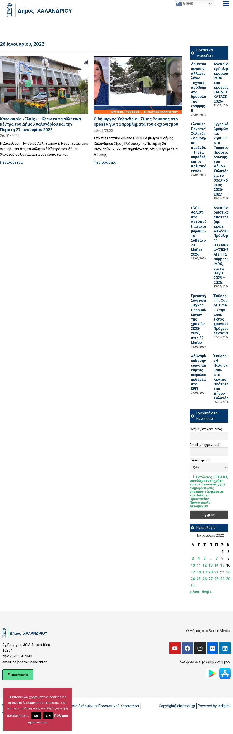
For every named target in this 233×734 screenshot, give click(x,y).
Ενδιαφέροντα (200, 460)
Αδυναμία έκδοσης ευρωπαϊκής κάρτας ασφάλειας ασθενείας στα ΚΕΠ (202, 372)
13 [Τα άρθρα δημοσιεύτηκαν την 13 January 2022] (210, 565)
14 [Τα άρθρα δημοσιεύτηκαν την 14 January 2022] (216, 565)
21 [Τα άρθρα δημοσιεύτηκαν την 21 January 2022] (216, 572)
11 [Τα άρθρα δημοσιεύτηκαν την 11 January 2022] (199, 565)
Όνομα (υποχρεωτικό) (206, 429)
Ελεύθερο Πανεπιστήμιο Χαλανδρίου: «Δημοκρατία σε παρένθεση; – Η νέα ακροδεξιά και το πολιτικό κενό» (203, 147)
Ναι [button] (36, 715)
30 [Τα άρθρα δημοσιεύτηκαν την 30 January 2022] (228, 579)
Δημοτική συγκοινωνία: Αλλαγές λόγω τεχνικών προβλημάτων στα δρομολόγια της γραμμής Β (203, 87)
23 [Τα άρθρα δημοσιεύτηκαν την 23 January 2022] (228, 572)
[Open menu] (226, 3)
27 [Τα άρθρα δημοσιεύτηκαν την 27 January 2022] (210, 579)
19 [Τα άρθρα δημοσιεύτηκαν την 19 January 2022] (205, 572)
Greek (184, 3)
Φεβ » (207, 592)
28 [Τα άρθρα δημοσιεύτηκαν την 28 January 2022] (216, 579)
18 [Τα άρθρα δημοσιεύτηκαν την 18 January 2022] (199, 572)
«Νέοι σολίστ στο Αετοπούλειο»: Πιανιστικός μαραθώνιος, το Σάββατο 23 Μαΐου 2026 (204, 231)
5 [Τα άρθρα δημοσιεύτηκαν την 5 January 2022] (205, 558)
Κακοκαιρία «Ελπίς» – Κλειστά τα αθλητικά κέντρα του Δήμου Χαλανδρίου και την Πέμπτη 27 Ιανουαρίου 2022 (40, 124)
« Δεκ (194, 592)
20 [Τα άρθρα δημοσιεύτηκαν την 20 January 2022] (210, 572)
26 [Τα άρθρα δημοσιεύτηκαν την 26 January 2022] (205, 579)
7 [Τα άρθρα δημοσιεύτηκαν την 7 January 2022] (216, 558)
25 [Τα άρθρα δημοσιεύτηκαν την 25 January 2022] (199, 579)
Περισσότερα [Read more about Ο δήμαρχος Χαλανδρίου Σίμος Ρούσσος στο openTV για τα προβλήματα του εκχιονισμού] (105, 162)
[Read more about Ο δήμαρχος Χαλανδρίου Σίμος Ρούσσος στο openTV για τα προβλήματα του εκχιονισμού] (138, 85)
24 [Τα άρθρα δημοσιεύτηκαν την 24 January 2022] (193, 579)
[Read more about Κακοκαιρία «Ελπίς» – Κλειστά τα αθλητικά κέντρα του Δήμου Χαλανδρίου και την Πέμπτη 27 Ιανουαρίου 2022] (44, 85)
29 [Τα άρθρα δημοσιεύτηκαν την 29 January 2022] (222, 579)
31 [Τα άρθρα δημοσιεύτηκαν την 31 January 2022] (193, 586)
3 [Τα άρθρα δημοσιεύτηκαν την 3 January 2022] (193, 558)
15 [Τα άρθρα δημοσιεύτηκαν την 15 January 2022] (222, 565)
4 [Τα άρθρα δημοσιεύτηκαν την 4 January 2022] (199, 558)
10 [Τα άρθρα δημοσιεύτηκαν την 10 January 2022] (193, 565)
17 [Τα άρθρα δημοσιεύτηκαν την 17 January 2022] (193, 572)
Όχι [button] (48, 715)
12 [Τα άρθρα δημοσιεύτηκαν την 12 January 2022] (205, 565)
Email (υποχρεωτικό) (205, 445)
